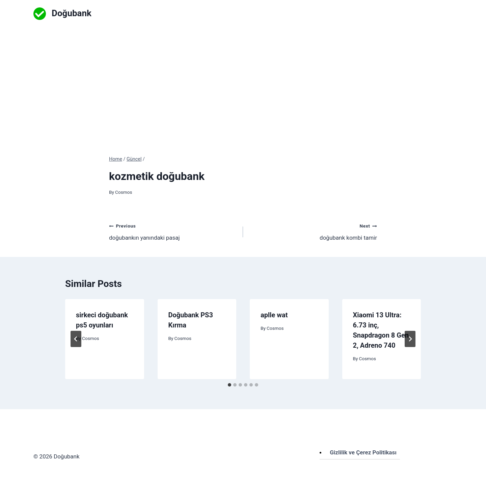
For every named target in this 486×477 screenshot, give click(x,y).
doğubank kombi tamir (313, 231)
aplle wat (274, 315)
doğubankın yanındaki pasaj (173, 231)
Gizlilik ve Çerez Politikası (363, 452)
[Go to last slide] (76, 339)
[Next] (410, 339)
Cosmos (123, 192)
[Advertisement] (243, 77)
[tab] (229, 385)
